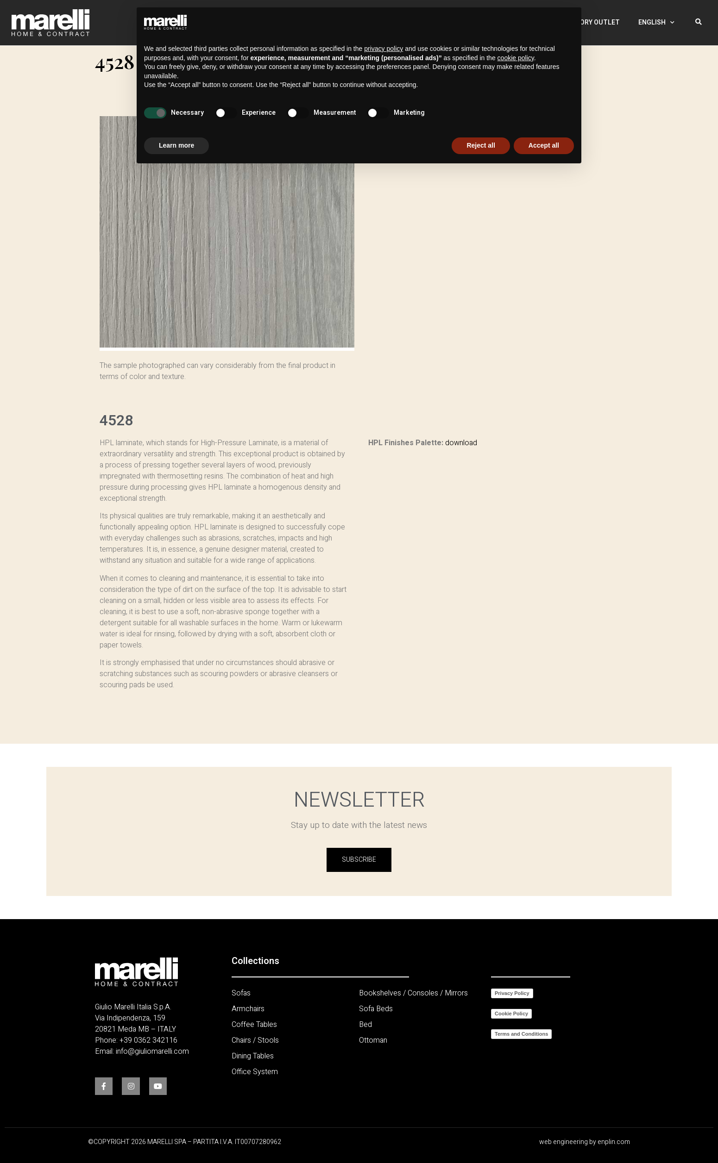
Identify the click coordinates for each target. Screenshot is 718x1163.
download (461, 442)
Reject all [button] (480, 145)
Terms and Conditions (521, 1034)
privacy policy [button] (383, 48)
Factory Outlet (592, 19)
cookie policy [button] (516, 58)
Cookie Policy (511, 1013)
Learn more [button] (176, 145)
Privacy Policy (512, 993)
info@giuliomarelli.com (152, 1051)
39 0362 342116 (150, 1040)
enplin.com (614, 1142)
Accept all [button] (544, 145)
